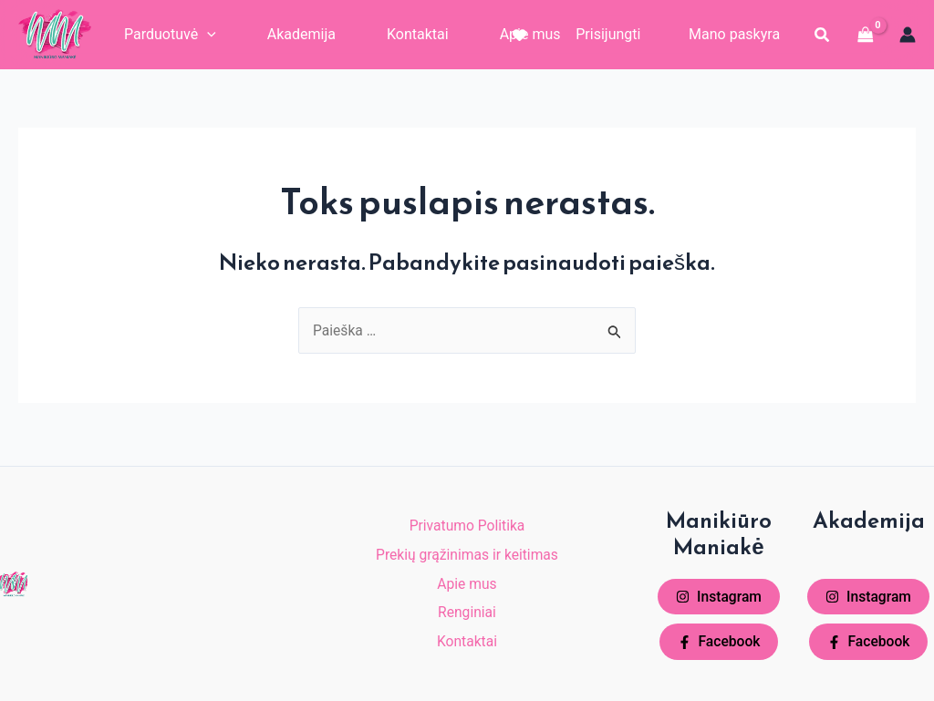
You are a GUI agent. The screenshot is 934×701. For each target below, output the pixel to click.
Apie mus (467, 581)
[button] (823, 35)
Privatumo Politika (467, 518)
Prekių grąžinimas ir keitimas (467, 550)
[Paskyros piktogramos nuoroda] (907, 34)
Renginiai (466, 613)
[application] (207, 34)
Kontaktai (467, 644)
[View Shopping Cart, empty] (865, 34)
